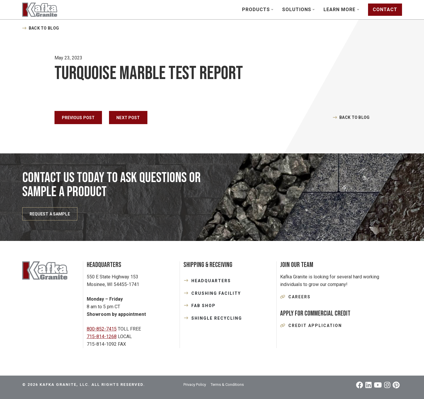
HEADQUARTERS (211, 280)
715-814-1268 (102, 336)
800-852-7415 (102, 329)
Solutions (296, 9)
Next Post (128, 117)
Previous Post (78, 117)
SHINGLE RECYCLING (216, 318)
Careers (299, 296)
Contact (385, 9)
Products (256, 9)
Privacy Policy (194, 384)
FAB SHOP (203, 305)
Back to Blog (44, 28)
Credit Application (315, 325)
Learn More (339, 9)
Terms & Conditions (227, 384)
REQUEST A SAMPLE (50, 214)
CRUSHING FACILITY (216, 293)
